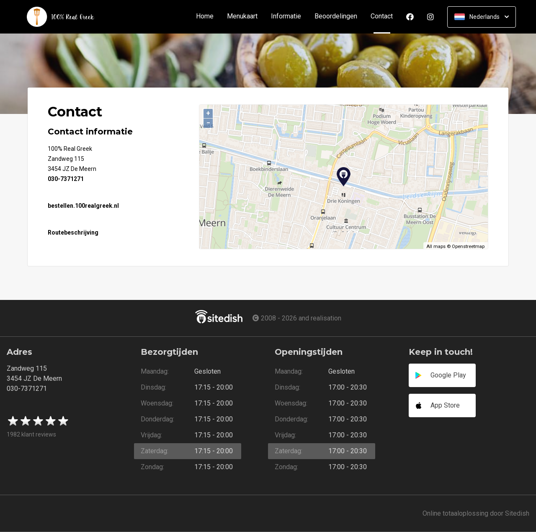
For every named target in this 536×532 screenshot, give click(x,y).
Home (205, 16)
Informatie (286, 16)
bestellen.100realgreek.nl (83, 205)
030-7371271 (66, 179)
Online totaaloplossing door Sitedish (476, 513)
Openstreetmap (468, 246)
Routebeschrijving (73, 232)
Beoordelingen (335, 16)
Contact (385, 16)
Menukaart (242, 16)
